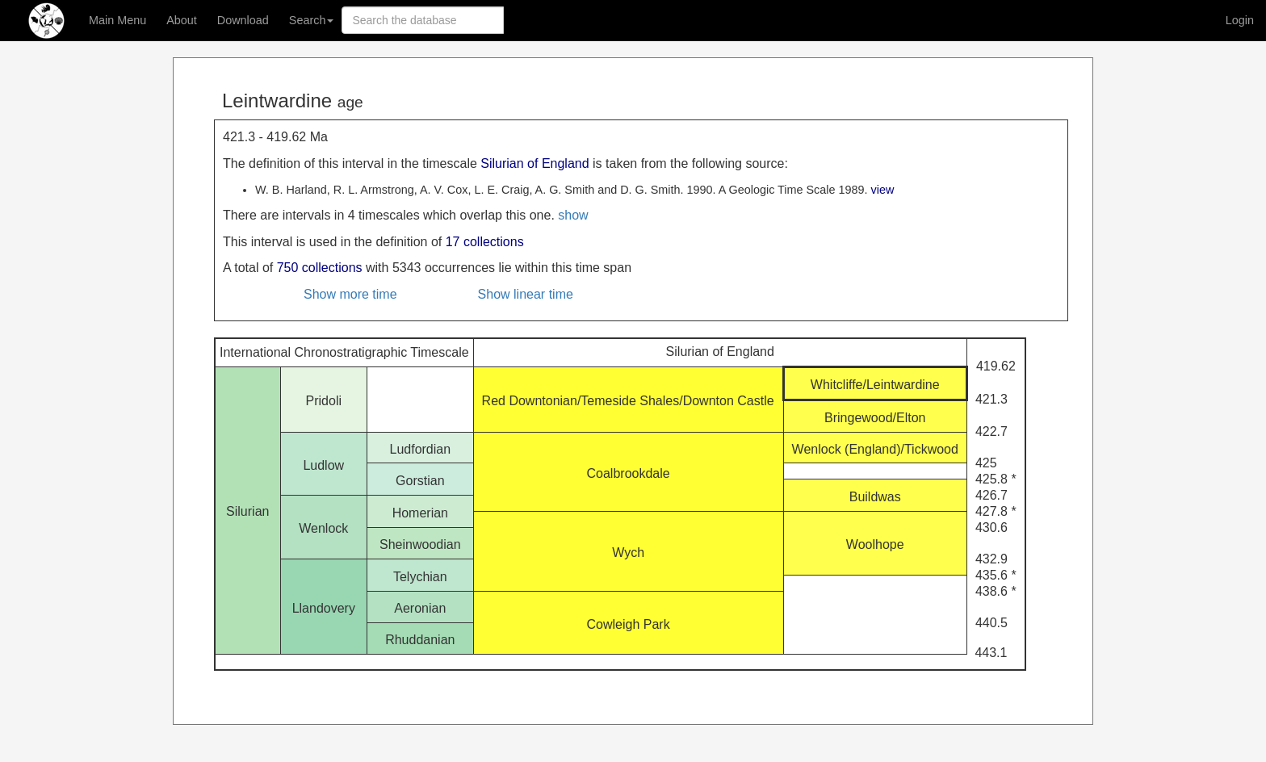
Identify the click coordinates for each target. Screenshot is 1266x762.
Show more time (350, 294)
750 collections (320, 267)
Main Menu (117, 20)
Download (243, 20)
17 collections (485, 242)
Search (311, 20)
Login (1240, 20)
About (181, 20)
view (883, 189)
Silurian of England (534, 163)
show (573, 215)
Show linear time (525, 294)
